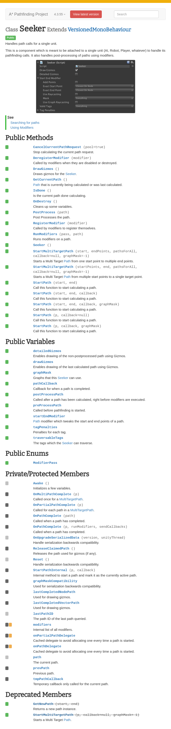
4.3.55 (59, 14)
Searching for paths (24, 122)
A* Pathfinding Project (28, 14)
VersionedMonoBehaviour (99, 29)
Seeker (70, 174)
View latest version (86, 14)
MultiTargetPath (71, 499)
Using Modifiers (21, 127)
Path (36, 185)
